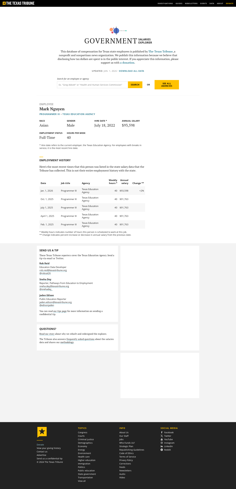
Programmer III (49, 114)
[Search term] (92, 84)
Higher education (86, 460)
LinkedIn (167, 446)
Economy (82, 446)
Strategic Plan (126, 446)
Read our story (46, 333)
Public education (86, 470)
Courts (81, 435)
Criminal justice (86, 439)
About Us (124, 432)
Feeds (122, 467)
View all (82, 481)
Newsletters (125, 470)
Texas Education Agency (78, 114)
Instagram (167, 442)
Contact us (42, 451)
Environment (84, 453)
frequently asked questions (81, 339)
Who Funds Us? (127, 442)
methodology (67, 342)
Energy (81, 449)
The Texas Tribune (160, 51)
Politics (81, 467)
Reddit (166, 449)
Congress (82, 432)
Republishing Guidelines (131, 449)
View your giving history (49, 448)
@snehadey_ (45, 289)
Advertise (41, 455)
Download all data (131, 70)
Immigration (84, 463)
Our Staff (124, 435)
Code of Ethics (126, 453)
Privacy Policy (126, 460)
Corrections (125, 463)
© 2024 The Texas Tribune (50, 462)
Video (122, 477)
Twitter (166, 435)
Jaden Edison (46, 295)
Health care (84, 456)
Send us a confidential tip (49, 458)
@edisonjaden (46, 305)
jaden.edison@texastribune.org (55, 302)
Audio (122, 474)
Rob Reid (44, 263)
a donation (127, 62)
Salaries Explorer (145, 41)
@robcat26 (45, 273)
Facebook (167, 432)
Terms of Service (127, 456)
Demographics (85, 442)
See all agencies (166, 84)
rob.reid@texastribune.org (53, 270)
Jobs (121, 439)
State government (87, 474)
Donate (40, 444)
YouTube (167, 439)
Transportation (85, 477)
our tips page (60, 311)
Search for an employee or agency (73, 79)
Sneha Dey (45, 279)
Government (110, 41)
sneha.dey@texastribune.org (54, 286)
